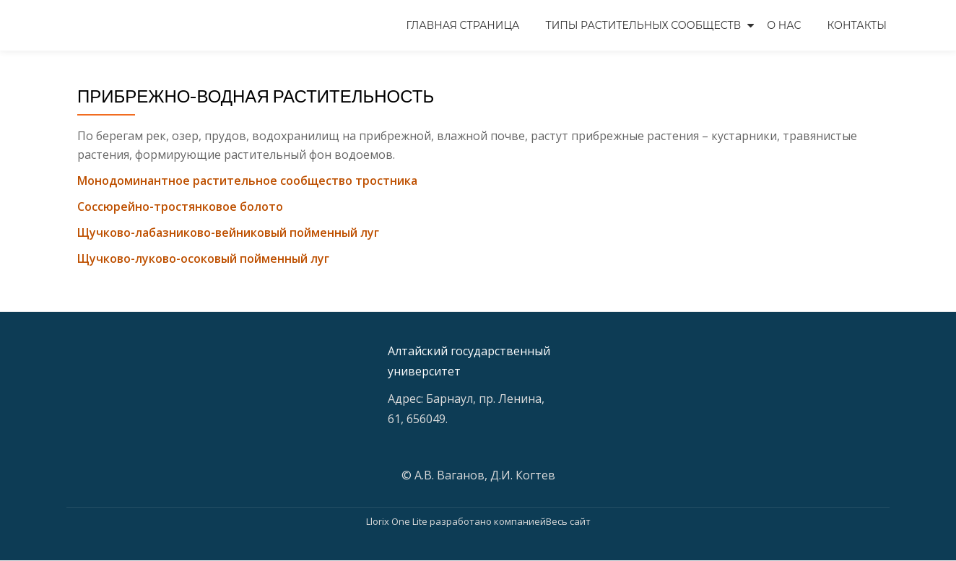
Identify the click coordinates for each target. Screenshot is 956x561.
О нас (784, 25)
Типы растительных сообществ (643, 25)
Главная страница (463, 25)
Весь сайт (568, 521)
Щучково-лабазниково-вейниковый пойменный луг (228, 232)
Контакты (857, 25)
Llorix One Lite (398, 521)
